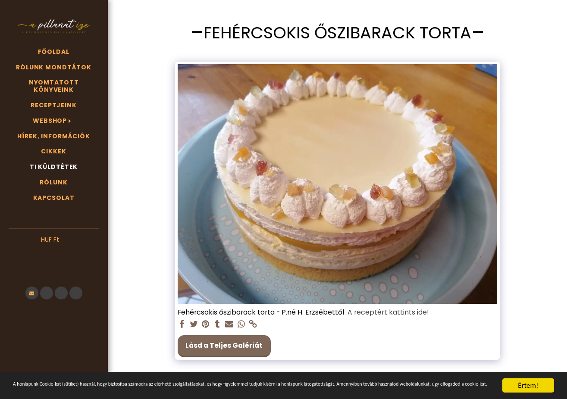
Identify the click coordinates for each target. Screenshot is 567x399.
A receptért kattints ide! (388, 312)
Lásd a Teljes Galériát (224, 345)
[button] (53, 253)
